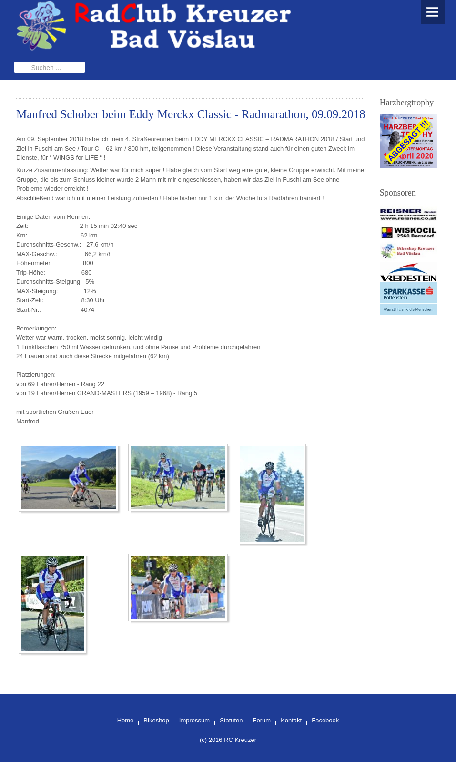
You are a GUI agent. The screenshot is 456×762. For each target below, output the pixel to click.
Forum (262, 720)
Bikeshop (156, 720)
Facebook (325, 720)
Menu (433, 12)
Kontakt (291, 720)
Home (125, 720)
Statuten (231, 720)
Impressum (194, 720)
